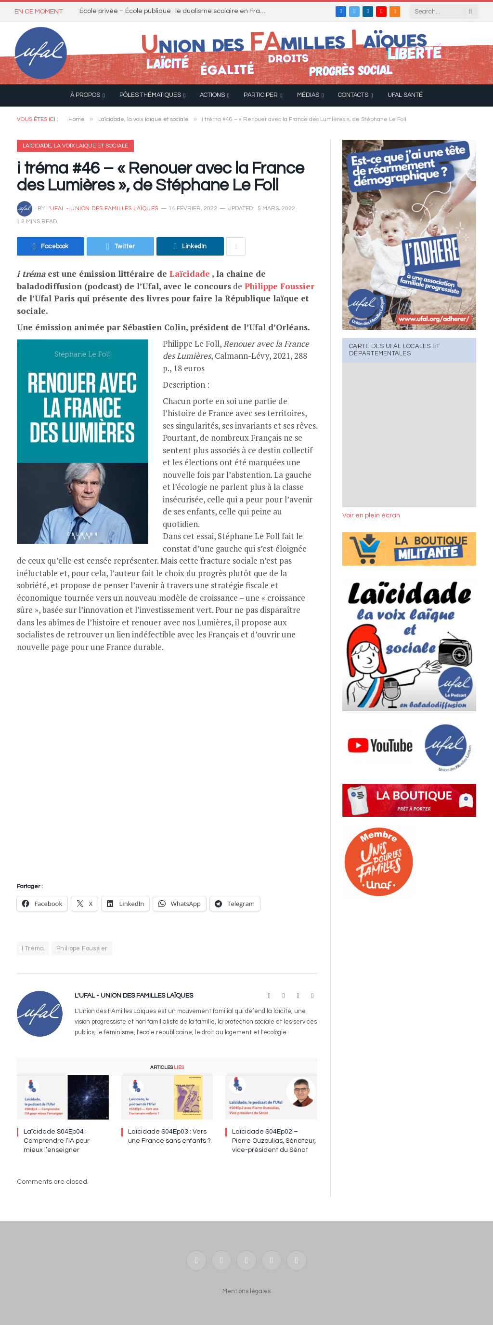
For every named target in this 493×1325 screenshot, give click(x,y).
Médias (308, 95)
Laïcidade (189, 273)
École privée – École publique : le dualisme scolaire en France (175, 11)
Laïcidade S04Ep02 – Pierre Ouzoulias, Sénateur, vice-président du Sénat (274, 1140)
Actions (212, 95)
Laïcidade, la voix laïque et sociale (75, 146)
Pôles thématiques (150, 95)
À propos (85, 95)
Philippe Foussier (279, 286)
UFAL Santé (405, 95)
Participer (261, 95)
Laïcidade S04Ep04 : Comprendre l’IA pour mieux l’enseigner (57, 1140)
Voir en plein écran (371, 515)
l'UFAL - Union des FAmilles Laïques (102, 208)
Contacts (353, 95)
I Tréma (33, 948)
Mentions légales (246, 1291)
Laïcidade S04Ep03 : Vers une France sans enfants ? (169, 1136)
